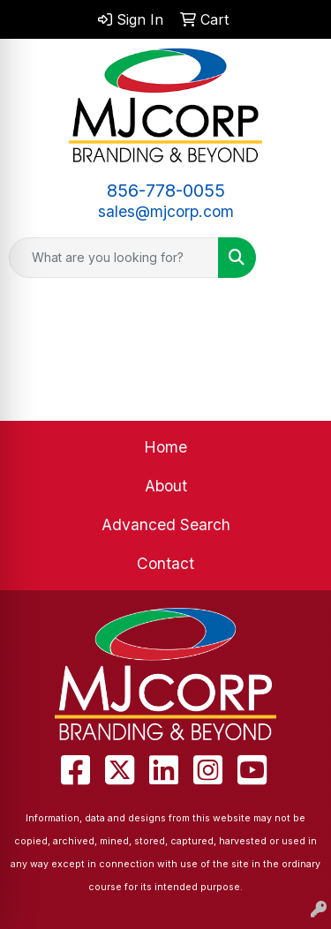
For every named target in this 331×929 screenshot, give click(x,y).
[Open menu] (295, 257)
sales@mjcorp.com (166, 211)
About (166, 485)
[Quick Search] (114, 257)
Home (165, 447)
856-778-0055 (166, 190)
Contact (165, 563)
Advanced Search (166, 524)
